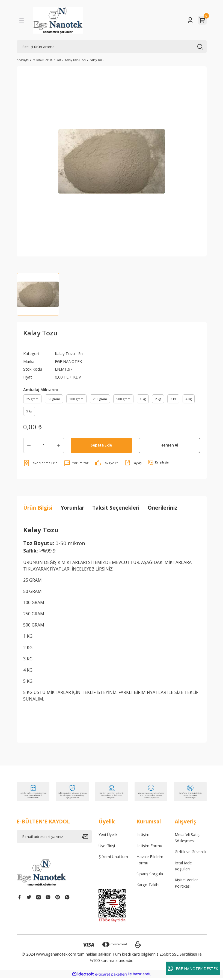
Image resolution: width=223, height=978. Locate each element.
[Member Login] (190, 20)
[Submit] (87, 836)
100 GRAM (33, 602)
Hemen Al (169, 445)
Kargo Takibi (147, 884)
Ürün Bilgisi (37, 507)
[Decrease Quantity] (28, 445)
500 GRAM (33, 625)
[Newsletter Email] (54, 836)
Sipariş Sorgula (149, 873)
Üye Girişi (107, 845)
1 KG (27, 636)
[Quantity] (43, 445)
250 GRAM (33, 614)
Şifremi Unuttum (113, 856)
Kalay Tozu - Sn (69, 353)
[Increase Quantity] (58, 445)
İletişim (142, 834)
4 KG (27, 670)
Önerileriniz (162, 507)
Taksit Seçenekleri (115, 507)
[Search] (112, 46)
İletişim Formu (149, 845)
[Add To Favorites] (40, 463)
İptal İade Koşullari (183, 865)
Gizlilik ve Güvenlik (190, 851)
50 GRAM (33, 591)
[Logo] (58, 20)
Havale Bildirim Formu (149, 859)
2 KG (27, 648)
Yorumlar (72, 507)
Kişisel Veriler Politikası (186, 882)
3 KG (27, 659)
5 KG (27, 681)
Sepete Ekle (101, 445)
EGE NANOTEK (68, 361)
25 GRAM (32, 580)
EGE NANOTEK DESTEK (193, 968)
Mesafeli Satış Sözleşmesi (187, 837)
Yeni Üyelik (108, 834)
